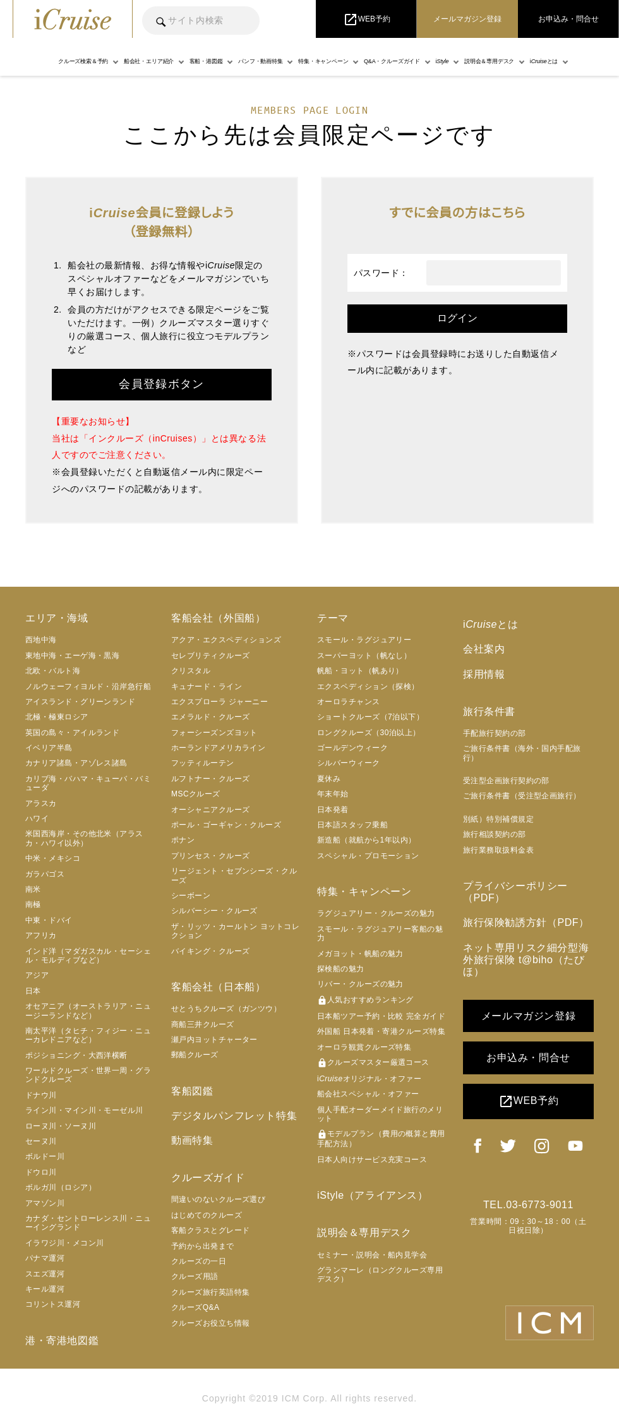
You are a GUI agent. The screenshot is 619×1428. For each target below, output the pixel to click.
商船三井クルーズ (202, 1024)
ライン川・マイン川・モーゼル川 (84, 1110)
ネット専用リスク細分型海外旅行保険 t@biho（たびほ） (526, 959)
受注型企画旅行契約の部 (506, 780)
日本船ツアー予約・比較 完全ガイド (381, 1016)
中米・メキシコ (52, 858)
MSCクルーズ (195, 793)
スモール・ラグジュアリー (364, 639)
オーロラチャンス (348, 701)
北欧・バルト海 (52, 670)
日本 (33, 991)
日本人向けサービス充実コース (372, 1159)
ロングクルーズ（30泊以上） (369, 732)
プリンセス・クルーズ (210, 855)
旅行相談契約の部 (494, 834)
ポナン (183, 840)
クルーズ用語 (195, 1276)
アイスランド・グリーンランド (80, 701)
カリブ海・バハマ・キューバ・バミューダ (88, 783)
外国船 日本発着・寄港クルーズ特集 (381, 1031)
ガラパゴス (44, 874)
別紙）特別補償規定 (498, 819)
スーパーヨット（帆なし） (364, 655)
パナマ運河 (44, 1258)
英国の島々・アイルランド (72, 732)
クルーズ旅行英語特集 (210, 1292)
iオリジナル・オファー (369, 1078)
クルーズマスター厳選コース (373, 1063)
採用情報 (484, 674)
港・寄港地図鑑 (62, 1340)
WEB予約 (528, 1101)
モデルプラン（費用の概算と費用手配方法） (381, 1138)
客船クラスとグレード (210, 1230)
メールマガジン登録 (528, 1016)
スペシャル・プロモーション (368, 855)
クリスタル (190, 670)
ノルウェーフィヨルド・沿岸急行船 (88, 686)
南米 (33, 889)
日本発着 (333, 809)
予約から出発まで (202, 1246)
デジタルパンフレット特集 (234, 1115)
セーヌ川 (41, 1141)
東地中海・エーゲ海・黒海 (72, 655)
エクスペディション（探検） (368, 686)
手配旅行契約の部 (494, 733)
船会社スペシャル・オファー (368, 1093)
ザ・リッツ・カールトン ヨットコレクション (235, 931)
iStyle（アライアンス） (372, 1195)
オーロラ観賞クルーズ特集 (364, 1047)
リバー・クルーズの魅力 (360, 984)
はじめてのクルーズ (206, 1215)
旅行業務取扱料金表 (498, 850)
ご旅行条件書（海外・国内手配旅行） (522, 753)
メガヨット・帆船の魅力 (360, 953)
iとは (490, 624)
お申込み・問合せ (528, 1057)
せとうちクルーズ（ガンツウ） (226, 1008)
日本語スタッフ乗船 (352, 824)
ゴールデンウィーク (352, 747)
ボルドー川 (44, 1156)
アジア (37, 975)
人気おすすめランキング (365, 1000)
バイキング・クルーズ (210, 951)
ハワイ (37, 818)
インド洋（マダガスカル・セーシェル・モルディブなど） (88, 955)
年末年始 (333, 793)
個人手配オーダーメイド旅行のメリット (380, 1114)
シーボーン (190, 895)
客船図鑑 (192, 1091)
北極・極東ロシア (56, 716)
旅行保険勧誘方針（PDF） (526, 922)
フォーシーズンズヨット (214, 732)
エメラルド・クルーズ (210, 716)
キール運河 (44, 1289)
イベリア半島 (49, 747)
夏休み (328, 778)
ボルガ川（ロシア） (60, 1187)
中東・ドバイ (49, 920)
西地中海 (41, 639)
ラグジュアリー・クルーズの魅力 (376, 913)
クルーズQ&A (195, 1307)
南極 (33, 904)
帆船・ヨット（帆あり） (360, 670)
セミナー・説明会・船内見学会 (372, 1255)
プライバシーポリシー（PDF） (515, 891)
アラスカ (41, 803)
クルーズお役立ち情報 (210, 1323)
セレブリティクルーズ (210, 655)
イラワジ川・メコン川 (64, 1243)
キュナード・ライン (206, 686)
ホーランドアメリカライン (218, 747)
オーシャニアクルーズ (210, 809)
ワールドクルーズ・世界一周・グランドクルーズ (88, 1075)
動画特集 (192, 1140)
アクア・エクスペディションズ (226, 639)
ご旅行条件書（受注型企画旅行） (522, 795)
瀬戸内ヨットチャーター (214, 1039)
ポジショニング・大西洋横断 (76, 1055)
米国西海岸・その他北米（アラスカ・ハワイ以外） (84, 838)
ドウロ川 (41, 1172)
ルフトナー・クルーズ (210, 778)
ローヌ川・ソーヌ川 (60, 1126)
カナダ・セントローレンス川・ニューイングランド (88, 1223)
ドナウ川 (41, 1095)
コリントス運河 (52, 1304)
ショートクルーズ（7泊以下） (370, 716)
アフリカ (41, 935)
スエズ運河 (44, 1273)
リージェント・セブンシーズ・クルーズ (234, 875)
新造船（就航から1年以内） (366, 840)
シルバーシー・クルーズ (214, 910)
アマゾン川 (44, 1203)
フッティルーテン (202, 763)
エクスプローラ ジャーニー (219, 701)
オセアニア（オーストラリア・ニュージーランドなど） (88, 1010)
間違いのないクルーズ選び (218, 1199)
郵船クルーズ (195, 1054)
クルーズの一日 (198, 1261)
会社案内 (484, 649)
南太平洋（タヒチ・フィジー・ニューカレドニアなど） (88, 1035)
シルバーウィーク (348, 763)
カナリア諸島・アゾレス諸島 (76, 763)
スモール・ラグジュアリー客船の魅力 (380, 933)
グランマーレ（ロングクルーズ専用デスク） (380, 1274)
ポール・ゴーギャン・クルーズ (226, 824)
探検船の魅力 (340, 968)
